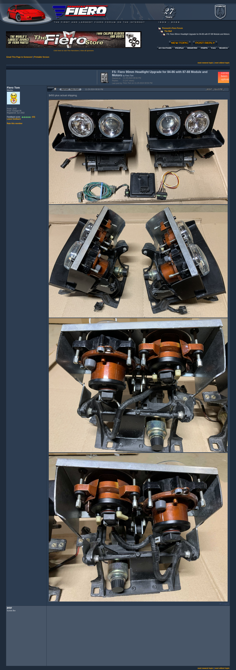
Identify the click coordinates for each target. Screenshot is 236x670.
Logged (225, 604)
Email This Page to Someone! (20, 57)
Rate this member (15, 123)
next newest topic (205, 63)
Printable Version (41, 57)
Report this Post (70, 89)
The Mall (168, 31)
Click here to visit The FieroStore (66, 51)
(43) (33, 117)
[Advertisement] (50, 77)
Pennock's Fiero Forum (172, 28)
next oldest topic (222, 63)
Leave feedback (14, 119)
